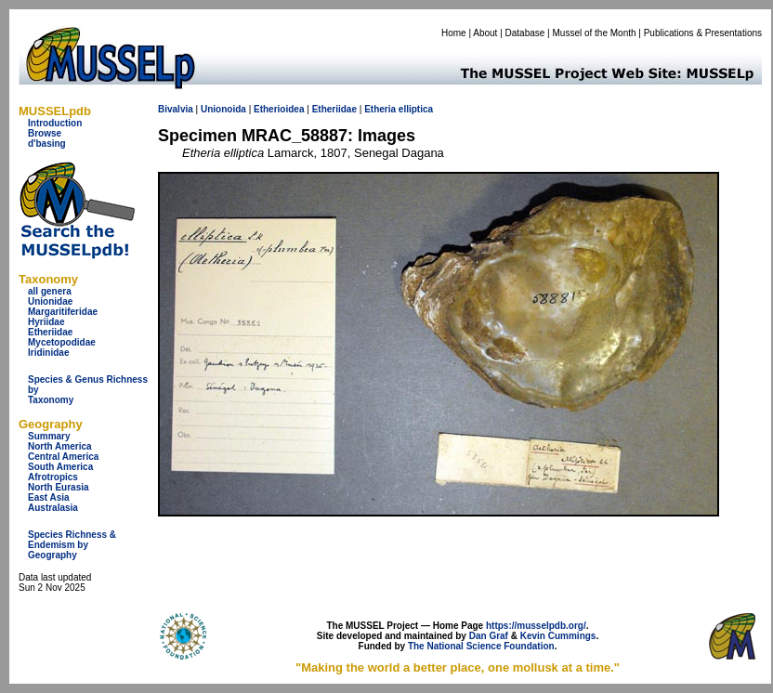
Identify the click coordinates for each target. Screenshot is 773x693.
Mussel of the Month (594, 33)
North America (60, 446)
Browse (44, 133)
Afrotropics (53, 477)
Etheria (380, 109)
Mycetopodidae (62, 342)
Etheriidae (50, 332)
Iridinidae (48, 352)
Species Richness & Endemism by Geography (72, 545)
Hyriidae (46, 322)
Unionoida (223, 109)
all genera (50, 291)
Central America (63, 456)
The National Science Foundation (481, 646)
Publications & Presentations (703, 33)
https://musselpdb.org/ (536, 626)
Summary (49, 436)
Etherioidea (279, 109)
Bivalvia (175, 109)
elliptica (416, 109)
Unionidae (50, 301)
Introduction (55, 123)
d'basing (47, 143)
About (485, 33)
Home (453, 33)
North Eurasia (58, 487)
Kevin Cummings (558, 636)
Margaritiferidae (63, 312)
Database (525, 33)
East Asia (49, 497)
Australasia (53, 508)
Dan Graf (488, 636)
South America (60, 467)
